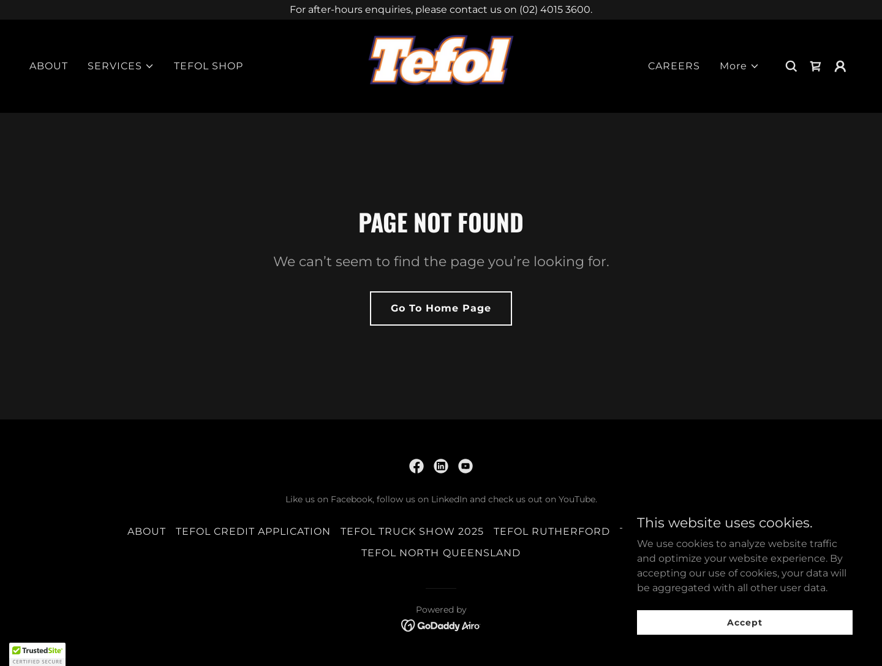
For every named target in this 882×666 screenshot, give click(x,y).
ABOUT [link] (48, 66)
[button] (121, 66)
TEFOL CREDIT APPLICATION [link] (253, 531)
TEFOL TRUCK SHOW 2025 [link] (412, 531)
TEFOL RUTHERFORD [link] (552, 531)
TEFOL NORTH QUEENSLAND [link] (440, 553)
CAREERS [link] (674, 66)
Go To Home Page (441, 308)
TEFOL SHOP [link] (208, 66)
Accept (744, 621)
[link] (441, 65)
